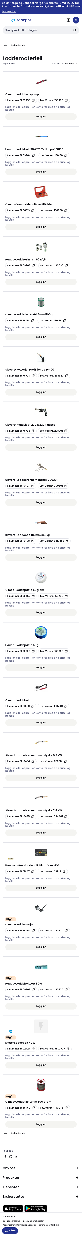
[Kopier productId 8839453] (21, 100)
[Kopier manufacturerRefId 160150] (54, 155)
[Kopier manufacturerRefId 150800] (53, 210)
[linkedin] (16, 1156)
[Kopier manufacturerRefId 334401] (53, 816)
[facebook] (5, 1156)
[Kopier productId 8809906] (21, 265)
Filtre (10, 1230)
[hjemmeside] (21, 20)
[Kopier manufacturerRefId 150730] (54, 930)
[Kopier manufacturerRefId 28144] (53, 871)
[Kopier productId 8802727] (21, 1048)
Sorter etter (58, 63)
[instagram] (10, 1156)
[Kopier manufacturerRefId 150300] (54, 100)
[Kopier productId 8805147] (20, 871)
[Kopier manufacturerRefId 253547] (54, 375)
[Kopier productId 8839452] (21, 596)
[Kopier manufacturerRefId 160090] (54, 651)
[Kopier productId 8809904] (21, 155)
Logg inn (41, 116)
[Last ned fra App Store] (13, 1208)
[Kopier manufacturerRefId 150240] (54, 596)
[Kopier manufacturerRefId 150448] (53, 706)
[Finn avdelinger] (68, 20)
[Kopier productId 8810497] (20, 486)
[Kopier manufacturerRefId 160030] (54, 265)
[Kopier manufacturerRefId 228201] (53, 430)
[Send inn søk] (74, 30)
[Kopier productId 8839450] (21, 1107)
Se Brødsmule (18, 45)
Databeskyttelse (11, 1221)
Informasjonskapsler (33, 1221)
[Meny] (6, 20)
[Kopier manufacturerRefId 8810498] (54, 541)
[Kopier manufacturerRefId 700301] (53, 486)
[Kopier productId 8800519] (20, 210)
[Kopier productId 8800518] (20, 706)
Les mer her (9, 11)
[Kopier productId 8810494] (21, 761)
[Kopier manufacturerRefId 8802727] (55, 1048)
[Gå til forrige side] (5, 45)
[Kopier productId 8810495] (20, 816)
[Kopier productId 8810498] (20, 541)
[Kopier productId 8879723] (21, 430)
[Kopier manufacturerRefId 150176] (53, 320)
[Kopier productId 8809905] (21, 989)
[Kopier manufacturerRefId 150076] (54, 1107)
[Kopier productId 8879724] (21, 375)
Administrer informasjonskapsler (19, 1225)
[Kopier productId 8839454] (21, 930)
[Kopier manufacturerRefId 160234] (54, 989)
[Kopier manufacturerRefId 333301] (53, 761)
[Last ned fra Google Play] (35, 1208)
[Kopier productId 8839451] (20, 320)
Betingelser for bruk (49, 1225)
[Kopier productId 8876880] (21, 651)
